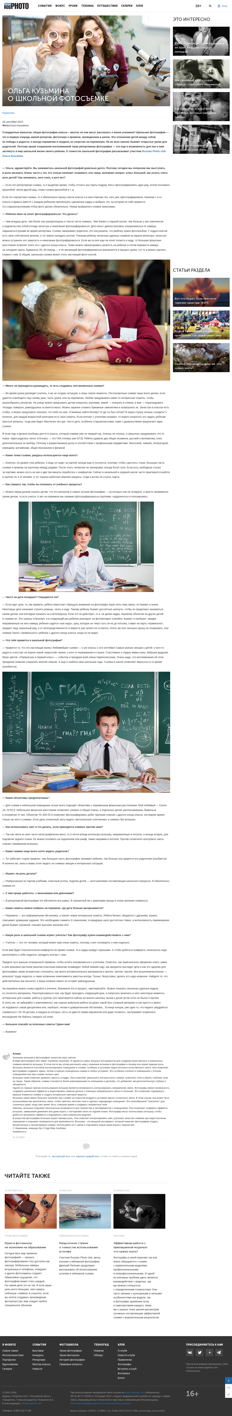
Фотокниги (124, 1373)
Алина (17, 1053)
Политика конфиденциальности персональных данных (100, 1403)
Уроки (73, 5)
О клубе (122, 1350)
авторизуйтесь (61, 1156)
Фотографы (124, 1364)
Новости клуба (126, 1355)
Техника (87, 5)
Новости (37, 1368)
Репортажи (38, 1359)
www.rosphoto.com (208, 1367)
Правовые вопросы (70, 1364)
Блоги (121, 1377)
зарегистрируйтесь (88, 1156)
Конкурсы (38, 1355)
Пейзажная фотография (74, 1236)
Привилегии (125, 1359)
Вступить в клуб (127, 1368)
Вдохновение (10, 1364)
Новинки (99, 1350)
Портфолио (9, 1359)
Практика (119, 1236)
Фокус (60, 5)
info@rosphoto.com (31, 1403)
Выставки (38, 1350)
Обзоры (98, 1355)
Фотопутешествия (12, 1355)
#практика (8, 112)
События (45, 5)
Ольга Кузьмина (12, 155)
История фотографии (72, 1359)
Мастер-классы (41, 1364)
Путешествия (107, 5)
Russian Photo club (154, 151)
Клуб (139, 5)
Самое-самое (10, 1350)
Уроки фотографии (16, 1236)
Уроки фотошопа (69, 1355)
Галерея (126, 5)
